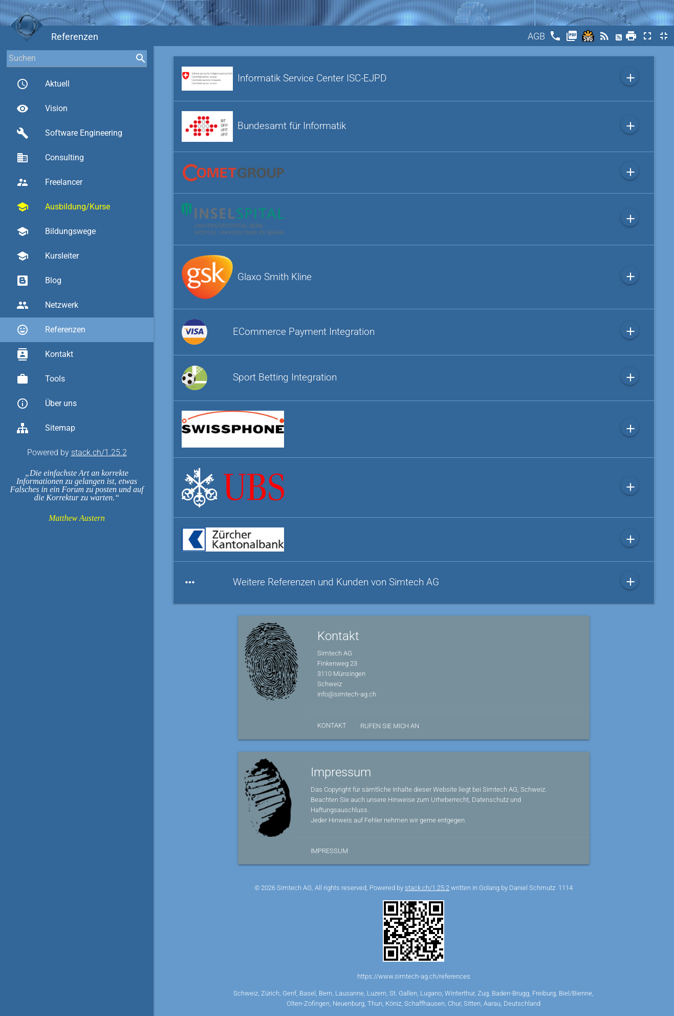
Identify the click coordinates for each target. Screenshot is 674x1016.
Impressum (329, 851)
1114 (565, 888)
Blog (38, 280)
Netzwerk (47, 305)
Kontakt (44, 354)
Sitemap (45, 428)
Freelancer (49, 182)
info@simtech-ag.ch (346, 694)
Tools (40, 379)
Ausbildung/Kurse (63, 207)
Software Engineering (69, 133)
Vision (42, 108)
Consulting (50, 157)
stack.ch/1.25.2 (99, 452)
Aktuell (43, 84)
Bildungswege (56, 231)
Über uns (46, 403)
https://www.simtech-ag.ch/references (413, 976)
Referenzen (50, 330)
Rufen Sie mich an (389, 726)
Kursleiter (47, 256)
